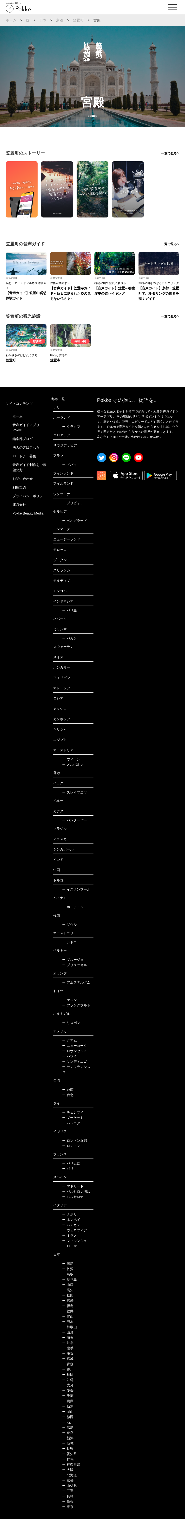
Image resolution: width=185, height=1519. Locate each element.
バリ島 (69, 610)
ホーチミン (73, 907)
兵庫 (67, 1401)
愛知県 (69, 1454)
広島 (67, 1427)
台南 (67, 1089)
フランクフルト (76, 1005)
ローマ (69, 1246)
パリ (67, 1169)
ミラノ (69, 1235)
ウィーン (71, 759)
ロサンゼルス (74, 1051)
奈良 (67, 1433)
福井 (67, 1311)
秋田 (67, 1295)
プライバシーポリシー (29, 496)
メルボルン (73, 764)
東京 (67, 1507)
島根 (67, 1501)
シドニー (71, 942)
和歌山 (69, 1327)
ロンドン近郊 (74, 1140)
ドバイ (69, 465)
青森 (67, 1364)
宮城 (67, 1359)
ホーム (11, 20)
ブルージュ (73, 959)
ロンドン (71, 1146)
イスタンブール (76, 889)
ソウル (69, 924)
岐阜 (67, 1343)
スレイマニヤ (74, 792)
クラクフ (71, 426)
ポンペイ (71, 1219)
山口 (67, 1285)
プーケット (73, 1118)
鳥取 (67, 1274)
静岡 (67, 1417)
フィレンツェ (74, 1241)
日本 (43, 20)
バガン (69, 638)
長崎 (67, 1496)
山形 (67, 1332)
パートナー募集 (24, 456)
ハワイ (69, 1056)
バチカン (71, 1225)
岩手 (67, 1348)
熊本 (67, 1322)
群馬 (67, 1459)
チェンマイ (73, 1112)
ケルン (69, 1000)
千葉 (67, 1396)
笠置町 (78, 20)
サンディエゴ (74, 1061)
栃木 (67, 1406)
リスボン (71, 1023)
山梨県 (69, 1486)
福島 (67, 1306)
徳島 (67, 1263)
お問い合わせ (23, 479)
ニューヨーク (74, 1046)
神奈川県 (71, 1464)
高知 (67, 1290)
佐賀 (67, 1269)
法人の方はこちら (26, 447)
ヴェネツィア (74, 1230)
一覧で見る (169, 153)
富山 (67, 1316)
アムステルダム (76, 982)
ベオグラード (74, 520)
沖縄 (67, 1380)
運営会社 (19, 505)
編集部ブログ (23, 439)
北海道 (69, 1475)
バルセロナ (73, 1197)
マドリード (73, 1186)
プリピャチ (73, 503)
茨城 (67, 1443)
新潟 (67, 1438)
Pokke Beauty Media (28, 513)
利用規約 (19, 487)
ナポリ (69, 1214)
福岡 (67, 1374)
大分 (67, 1385)
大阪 (67, 1470)
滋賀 (67, 1353)
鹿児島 (69, 1279)
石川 (67, 1422)
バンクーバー (74, 820)
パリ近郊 (71, 1163)
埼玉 (67, 1337)
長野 (67, 1449)
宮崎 (67, 1300)
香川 (67, 1369)
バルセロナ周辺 (76, 1191)
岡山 (67, 1412)
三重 (67, 1491)
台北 (67, 1095)
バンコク (71, 1123)
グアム (69, 1040)
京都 (59, 20)
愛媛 (67, 1390)
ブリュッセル (74, 965)
